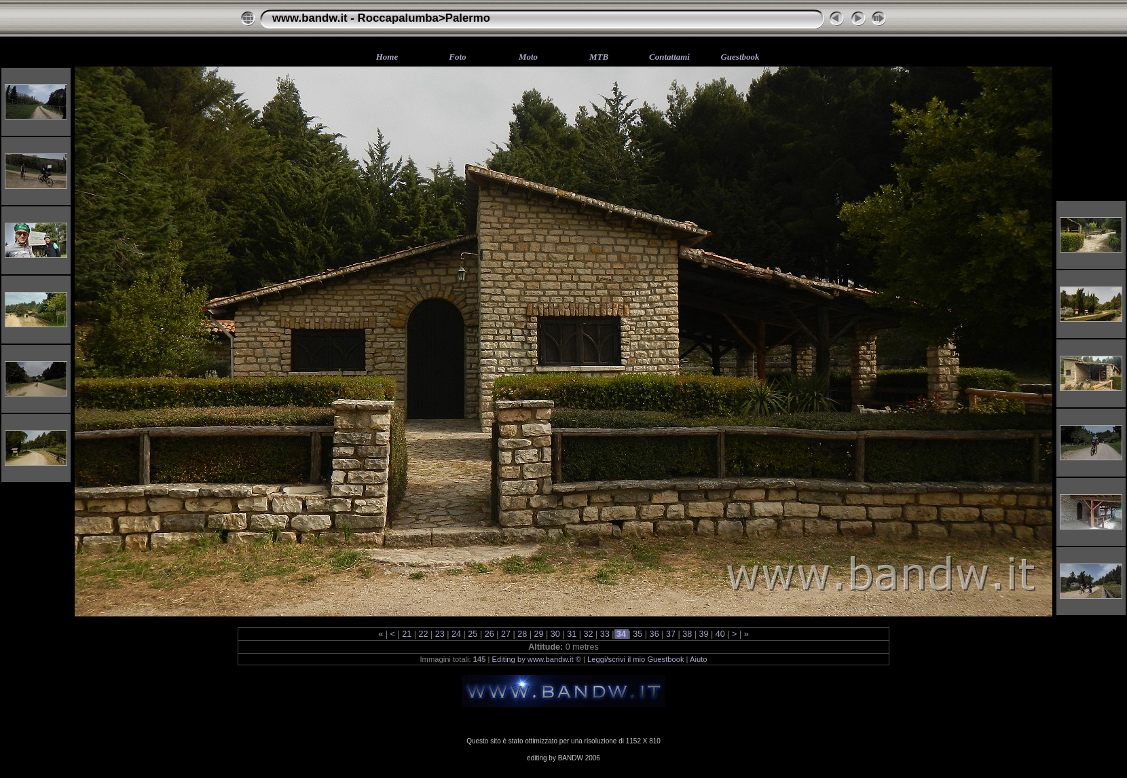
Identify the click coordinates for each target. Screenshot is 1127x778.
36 (654, 634)
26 (489, 634)
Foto (457, 57)
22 (423, 634)
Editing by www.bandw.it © (536, 659)
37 (670, 634)
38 (687, 634)
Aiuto (698, 659)
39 (704, 634)
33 (604, 634)
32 (588, 634)
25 (473, 634)
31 (572, 634)
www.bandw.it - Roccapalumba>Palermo (381, 18)
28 (522, 634)
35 (638, 634)
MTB (598, 57)
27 (505, 634)
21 (407, 634)
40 (720, 634)
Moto (528, 57)
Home (387, 57)
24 (456, 634)
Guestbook (739, 57)
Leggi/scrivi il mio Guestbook (635, 659)
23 (439, 634)
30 (555, 634)
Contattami (669, 57)
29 (539, 634)
